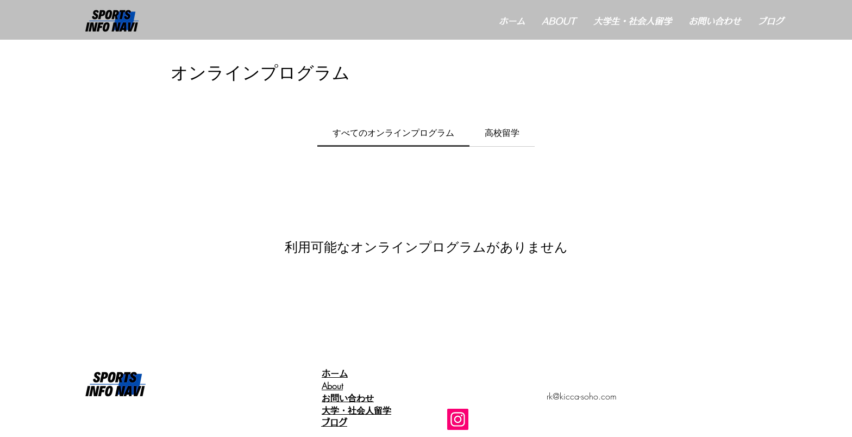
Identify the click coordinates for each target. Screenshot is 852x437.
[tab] (393, 132)
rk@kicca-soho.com (582, 396)
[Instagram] (457, 419)
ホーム (339, 373)
